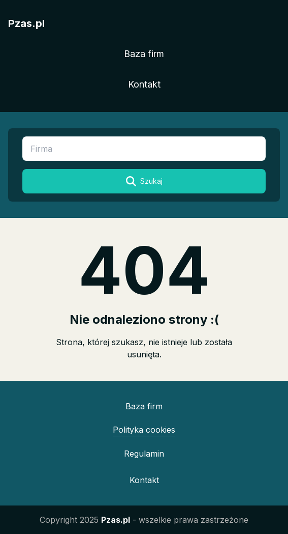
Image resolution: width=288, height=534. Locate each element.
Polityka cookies (144, 430)
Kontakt (144, 84)
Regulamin (144, 453)
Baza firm (144, 53)
